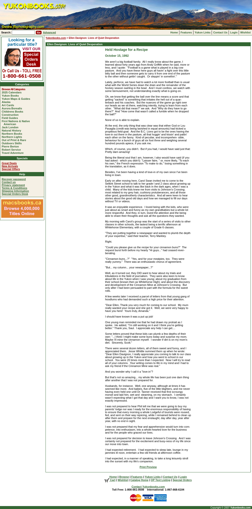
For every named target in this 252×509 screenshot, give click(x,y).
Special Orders (182, 480)
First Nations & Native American (17, 123)
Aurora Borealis (13, 108)
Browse (124, 476)
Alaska (7, 102)
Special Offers (11, 169)
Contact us (9, 182)
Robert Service (12, 149)
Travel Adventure (14, 152)
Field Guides (11, 117)
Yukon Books (11, 95)
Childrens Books (13, 111)
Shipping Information (15, 190)
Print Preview (148, 466)
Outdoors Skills (13, 143)
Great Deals (9, 163)
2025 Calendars (13, 92)
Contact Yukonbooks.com (148, 486)
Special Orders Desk (15, 193)
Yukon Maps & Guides (17, 98)
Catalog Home (139, 480)
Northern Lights (13, 136)
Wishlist (245, 32)
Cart (110, 480)
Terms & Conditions (14, 188)
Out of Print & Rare (15, 140)
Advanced (49, 32)
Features (186, 32)
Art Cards (9, 105)
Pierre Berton (11, 146)
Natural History (12, 130)
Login (233, 32)
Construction (11, 114)
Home (174, 32)
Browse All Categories (14, 89)
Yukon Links (203, 32)
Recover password (14, 179)
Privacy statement (13, 185)
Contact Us (220, 32)
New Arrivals (10, 166)
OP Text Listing (161, 480)
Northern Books (13, 133)
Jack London (11, 127)
